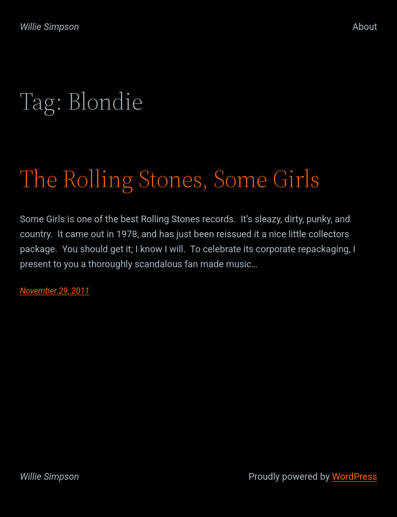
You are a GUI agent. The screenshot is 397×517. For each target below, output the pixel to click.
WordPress (354, 476)
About (365, 26)
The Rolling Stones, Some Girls (169, 178)
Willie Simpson (49, 26)
